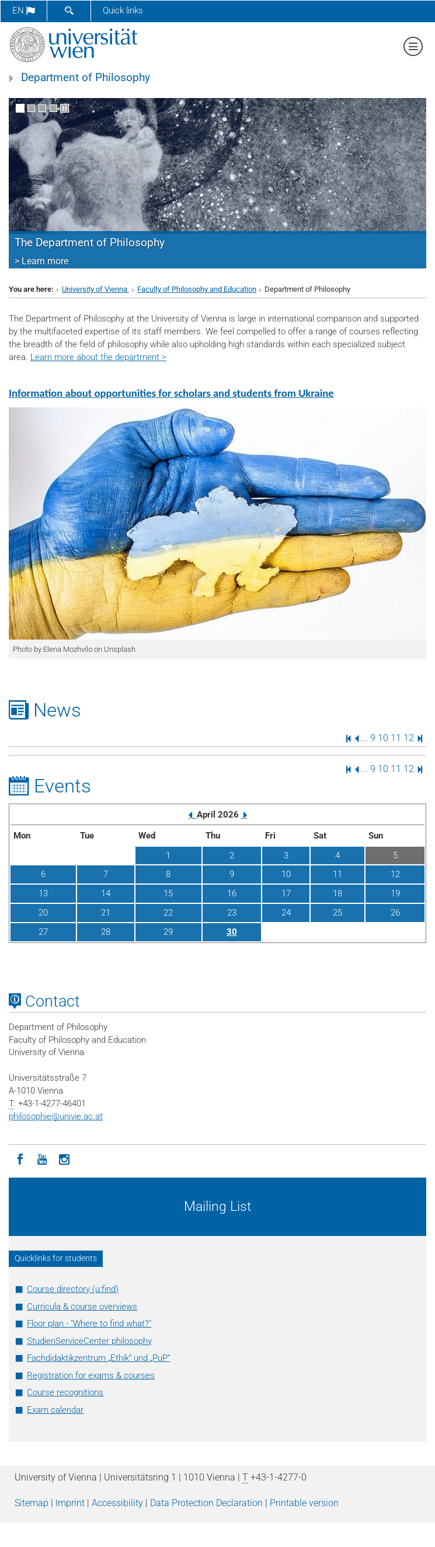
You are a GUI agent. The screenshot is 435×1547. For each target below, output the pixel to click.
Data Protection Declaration (206, 1502)
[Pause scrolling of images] (64, 108)
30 (232, 932)
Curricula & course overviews (82, 1306)
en (23, 10)
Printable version (304, 1502)
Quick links (123, 10)
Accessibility (117, 1502)
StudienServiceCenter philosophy (89, 1341)
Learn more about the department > (98, 357)
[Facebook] (20, 1158)
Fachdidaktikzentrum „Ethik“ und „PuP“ (98, 1358)
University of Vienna (95, 289)
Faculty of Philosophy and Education (196, 289)
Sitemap (31, 1502)
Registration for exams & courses (91, 1375)
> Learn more (41, 261)
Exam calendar (55, 1410)
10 (383, 737)
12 (408, 737)
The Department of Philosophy (90, 242)
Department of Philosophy (85, 77)
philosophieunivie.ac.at (56, 1116)
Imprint (70, 1502)
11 (396, 737)
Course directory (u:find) (73, 1289)
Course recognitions (65, 1392)
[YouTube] (42, 1158)
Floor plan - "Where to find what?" (89, 1323)
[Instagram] (64, 1158)
